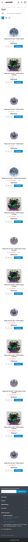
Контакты (4, 508)
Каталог (3, 500)
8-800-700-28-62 (7, 515)
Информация (4, 504)
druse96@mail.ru (7, 529)
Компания (4, 497)
